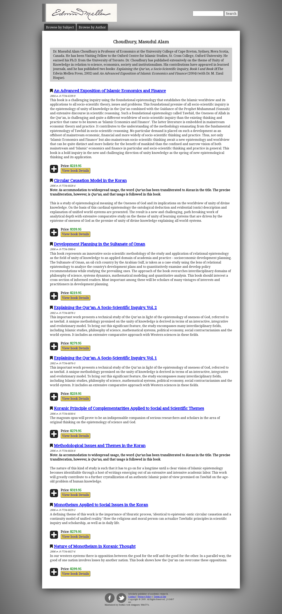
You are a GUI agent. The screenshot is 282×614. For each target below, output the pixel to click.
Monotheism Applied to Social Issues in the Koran (101, 504)
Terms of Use (160, 596)
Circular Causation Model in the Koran (90, 180)
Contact (132, 596)
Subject (60, 27)
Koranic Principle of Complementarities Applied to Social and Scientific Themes (129, 408)
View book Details (75, 170)
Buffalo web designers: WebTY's (134, 604)
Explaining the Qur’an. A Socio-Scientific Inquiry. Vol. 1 (105, 358)
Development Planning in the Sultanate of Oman (99, 244)
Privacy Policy (145, 596)
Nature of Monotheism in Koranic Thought (95, 546)
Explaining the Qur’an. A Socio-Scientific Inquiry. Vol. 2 (105, 307)
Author (92, 27)
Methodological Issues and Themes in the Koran (100, 445)
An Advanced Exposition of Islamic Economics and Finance (110, 90)
